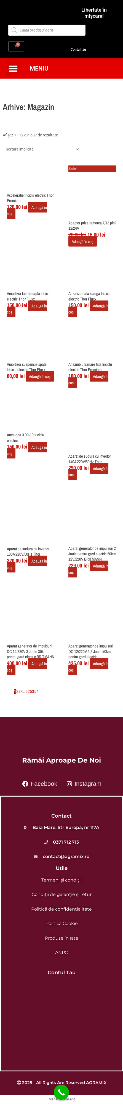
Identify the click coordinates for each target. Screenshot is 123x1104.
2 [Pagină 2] (17, 691)
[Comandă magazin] (41, 149)
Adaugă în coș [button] (82, 241)
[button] (13, 68)
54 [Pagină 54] (36, 691)
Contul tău (78, 49)
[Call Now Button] (61, 1092)
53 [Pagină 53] (32, 691)
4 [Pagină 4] (22, 691)
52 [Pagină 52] (27, 691)
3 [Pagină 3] (19, 691)
